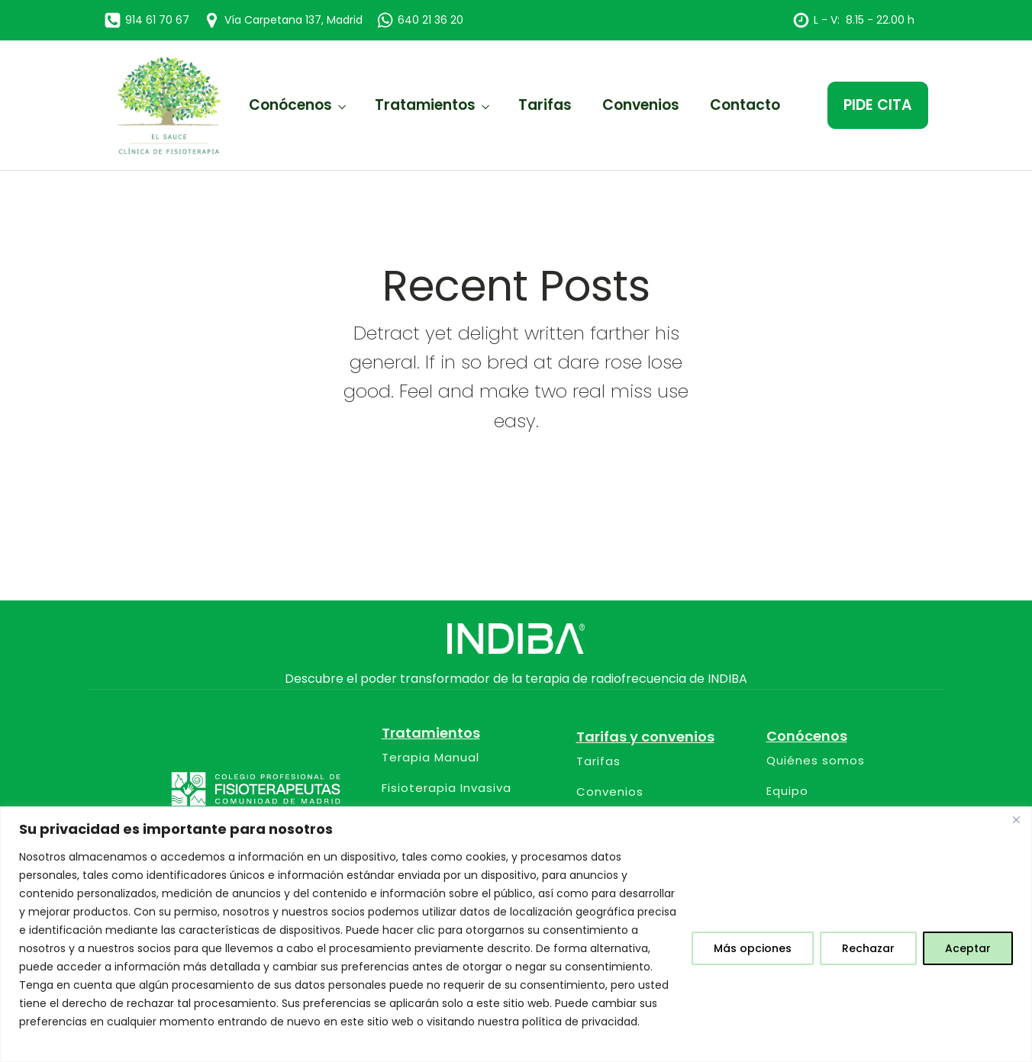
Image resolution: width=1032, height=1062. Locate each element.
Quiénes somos (815, 761)
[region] (516, 934)
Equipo (787, 791)
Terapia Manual (430, 757)
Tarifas (545, 105)
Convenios (640, 105)
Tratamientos (425, 105)
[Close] (1016, 819)
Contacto (745, 105)
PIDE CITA (877, 105)
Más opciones (753, 948)
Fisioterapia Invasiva (446, 788)
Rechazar (868, 948)
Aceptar (968, 948)
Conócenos (290, 105)
